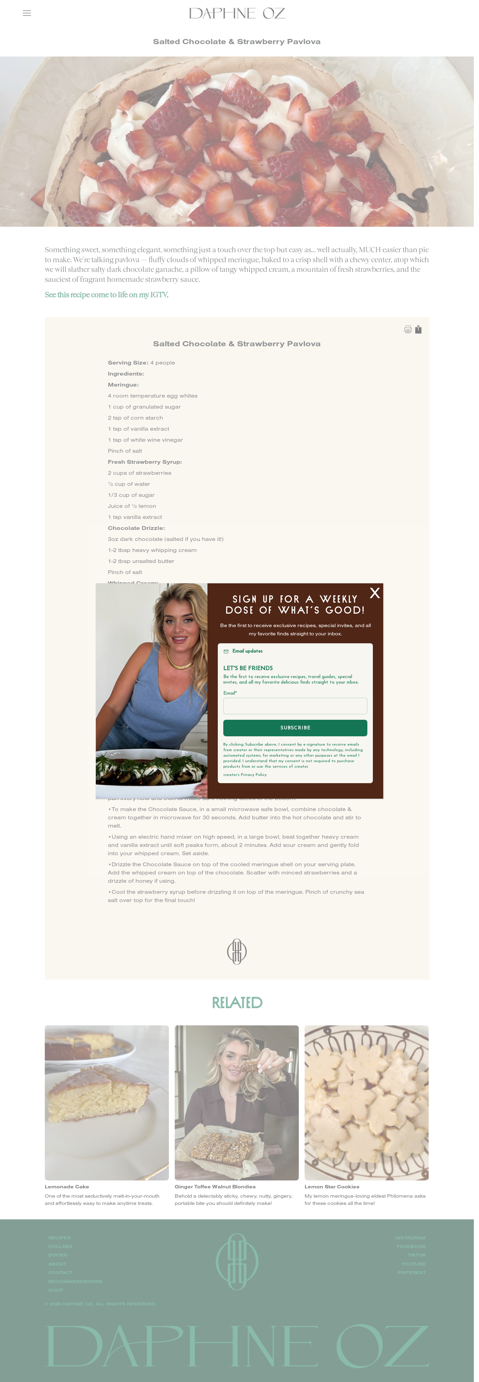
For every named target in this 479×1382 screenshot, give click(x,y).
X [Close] (374, 592)
